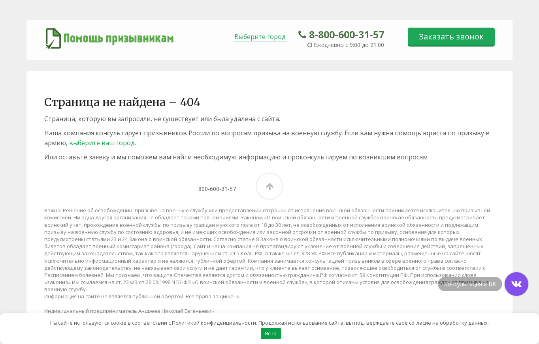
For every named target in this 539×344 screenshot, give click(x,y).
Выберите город (260, 36)
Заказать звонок (451, 36)
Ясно (271, 333)
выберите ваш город (102, 142)
